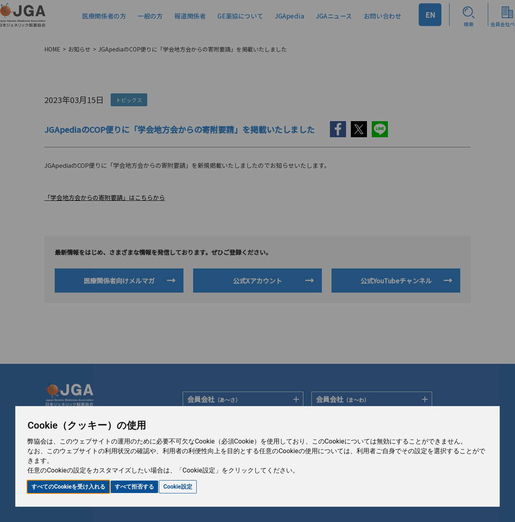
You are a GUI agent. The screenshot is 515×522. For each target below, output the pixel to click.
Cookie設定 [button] (177, 486)
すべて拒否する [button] (134, 486)
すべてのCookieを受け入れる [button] (68, 486)
